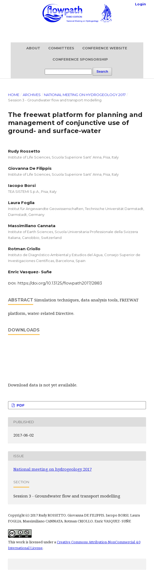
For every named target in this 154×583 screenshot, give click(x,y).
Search (102, 71)
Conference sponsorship (80, 59)
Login (140, 4)
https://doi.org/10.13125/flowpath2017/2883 (59, 283)
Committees (61, 48)
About (33, 48)
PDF (20, 405)
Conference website (104, 48)
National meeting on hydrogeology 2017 (85, 95)
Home (13, 95)
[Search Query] (68, 72)
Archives (32, 95)
